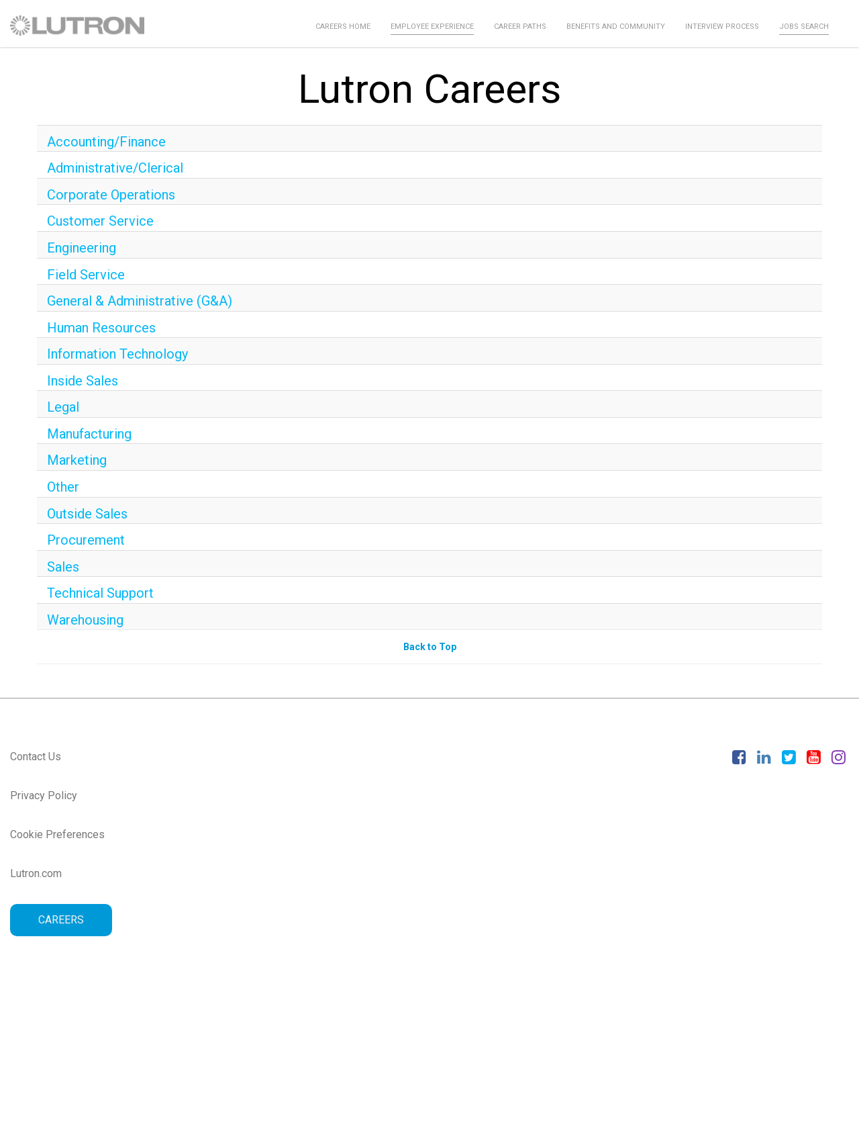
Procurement (86, 540)
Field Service (86, 275)
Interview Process (722, 26)
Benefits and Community (615, 26)
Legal (63, 407)
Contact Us (35, 756)
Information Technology (117, 354)
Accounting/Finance (106, 142)
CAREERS (61, 919)
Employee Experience (432, 26)
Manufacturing (89, 434)
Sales (63, 567)
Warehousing (85, 620)
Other (63, 487)
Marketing (77, 460)
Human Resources (101, 328)
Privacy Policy (43, 795)
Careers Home (342, 26)
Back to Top (429, 646)
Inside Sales (82, 381)
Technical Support (100, 593)
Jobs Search (804, 26)
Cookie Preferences (57, 834)
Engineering (81, 248)
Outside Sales (87, 514)
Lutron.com (36, 873)
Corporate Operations (111, 195)
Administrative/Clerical (115, 168)
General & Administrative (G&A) (139, 301)
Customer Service (100, 221)
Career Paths (520, 26)
